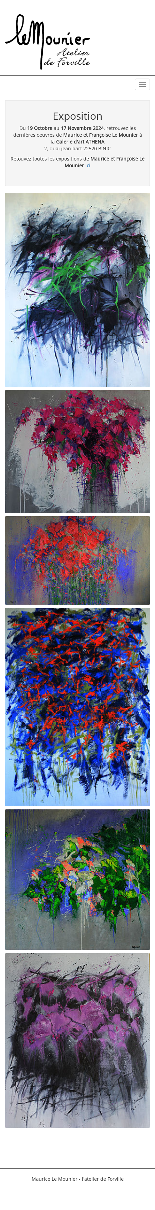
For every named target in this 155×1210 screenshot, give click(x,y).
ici (87, 165)
